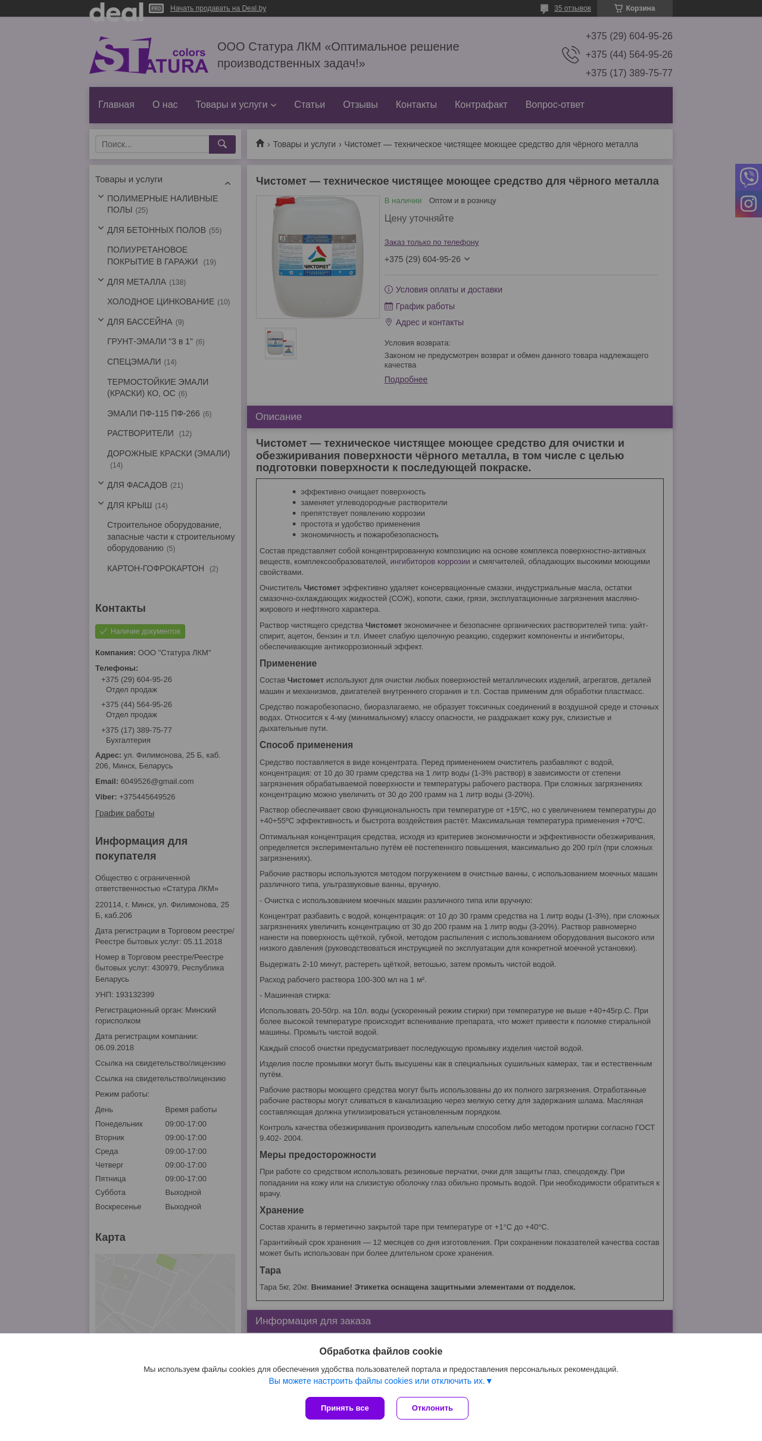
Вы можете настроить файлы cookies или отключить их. (376, 1381)
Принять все (345, 1407)
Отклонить (432, 1407)
